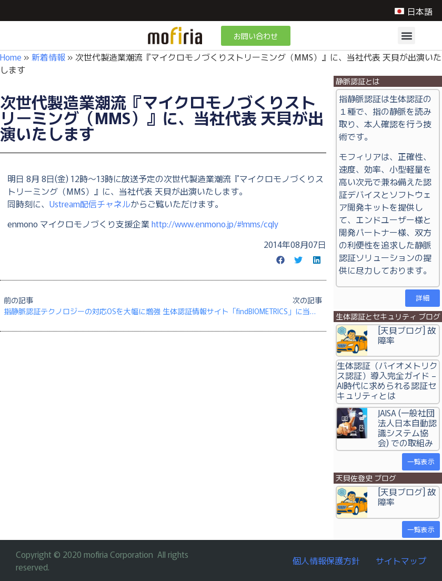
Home (11, 57)
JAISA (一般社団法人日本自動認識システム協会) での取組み (407, 427)
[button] (406, 35)
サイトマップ (401, 560)
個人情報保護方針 (326, 560)
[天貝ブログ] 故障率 (407, 335)
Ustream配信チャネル (89, 203)
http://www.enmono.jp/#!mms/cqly (215, 223)
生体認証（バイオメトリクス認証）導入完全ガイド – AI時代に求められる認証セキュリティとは (387, 380)
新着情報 (48, 57)
